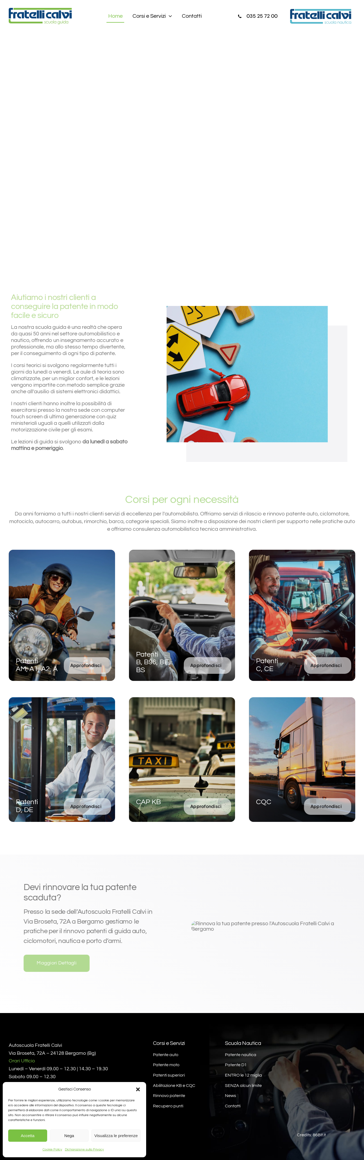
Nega (69, 1135)
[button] (138, 1089)
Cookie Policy (52, 1149)
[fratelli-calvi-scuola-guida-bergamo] (40, 10)
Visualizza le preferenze (116, 1135)
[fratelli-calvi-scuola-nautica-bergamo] (321, 11)
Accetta (27, 1135)
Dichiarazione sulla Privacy (84, 1149)
